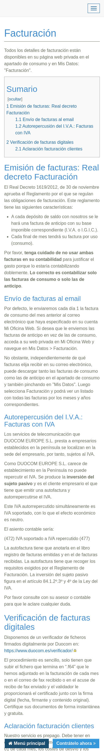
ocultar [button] (15, 99)
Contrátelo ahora (74, 743)
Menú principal (28, 743)
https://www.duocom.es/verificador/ (38, 650)
